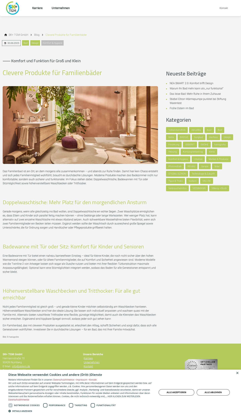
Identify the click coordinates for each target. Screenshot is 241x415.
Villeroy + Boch (219, 188)
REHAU (191, 166)
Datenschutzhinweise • (64, 379)
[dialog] (120, 392)
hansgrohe (220, 144)
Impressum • (82, 379)
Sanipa (204, 166)
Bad (25, 43)
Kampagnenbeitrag (193, 151)
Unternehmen (92, 362)
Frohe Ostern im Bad (182, 108)
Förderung (173, 144)
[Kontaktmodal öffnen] (221, 8)
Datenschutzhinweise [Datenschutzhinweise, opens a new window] (18, 399)
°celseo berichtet (176, 130)
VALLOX (207, 181)
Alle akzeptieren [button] (176, 392)
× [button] (237, 373)
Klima (212, 151)
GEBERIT (190, 144)
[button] (80, 410)
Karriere (88, 358)
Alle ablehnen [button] (213, 392)
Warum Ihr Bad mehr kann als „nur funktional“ (196, 88)
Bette (171, 137)
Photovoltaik (175, 166)
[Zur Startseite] (16, 8)
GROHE (204, 144)
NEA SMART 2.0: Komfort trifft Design (191, 83)
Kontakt (88, 366)
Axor (209, 130)
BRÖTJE (184, 137)
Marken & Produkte (218, 159)
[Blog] (36, 35)
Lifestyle (198, 159)
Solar (217, 166)
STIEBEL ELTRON (177, 173)
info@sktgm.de (21, 366)
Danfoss (213, 137)
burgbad (198, 137)
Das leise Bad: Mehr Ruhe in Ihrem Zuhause (195, 93)
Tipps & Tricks (175, 181)
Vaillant (192, 181)
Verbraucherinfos (177, 188)
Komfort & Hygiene (52, 43)
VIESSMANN (199, 188)
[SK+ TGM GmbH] (18, 35)
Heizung (172, 151)
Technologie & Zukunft (203, 173)
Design (35, 43)
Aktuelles (196, 130)
